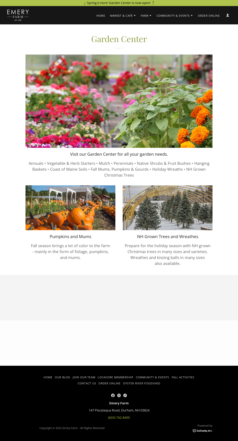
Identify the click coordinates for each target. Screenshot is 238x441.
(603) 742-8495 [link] (119, 417)
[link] (18, 15)
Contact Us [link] (87, 383)
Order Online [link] (209, 15)
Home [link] (100, 15)
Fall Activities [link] (183, 377)
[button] (123, 15)
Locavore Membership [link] (115, 377)
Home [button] (48, 377)
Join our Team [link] (84, 377)
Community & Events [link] (152, 377)
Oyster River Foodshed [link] (141, 383)
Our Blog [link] (62, 377)
